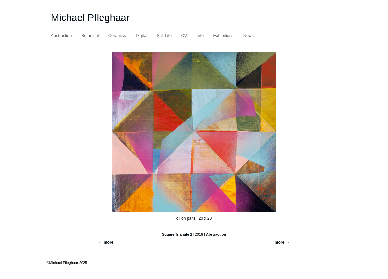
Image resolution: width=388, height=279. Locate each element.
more (279, 242)
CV (184, 35)
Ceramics (117, 35)
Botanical (90, 35)
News (248, 35)
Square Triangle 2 (177, 234)
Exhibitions (223, 35)
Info (200, 35)
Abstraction (61, 35)
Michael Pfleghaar (90, 17)
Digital (141, 35)
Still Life (164, 35)
